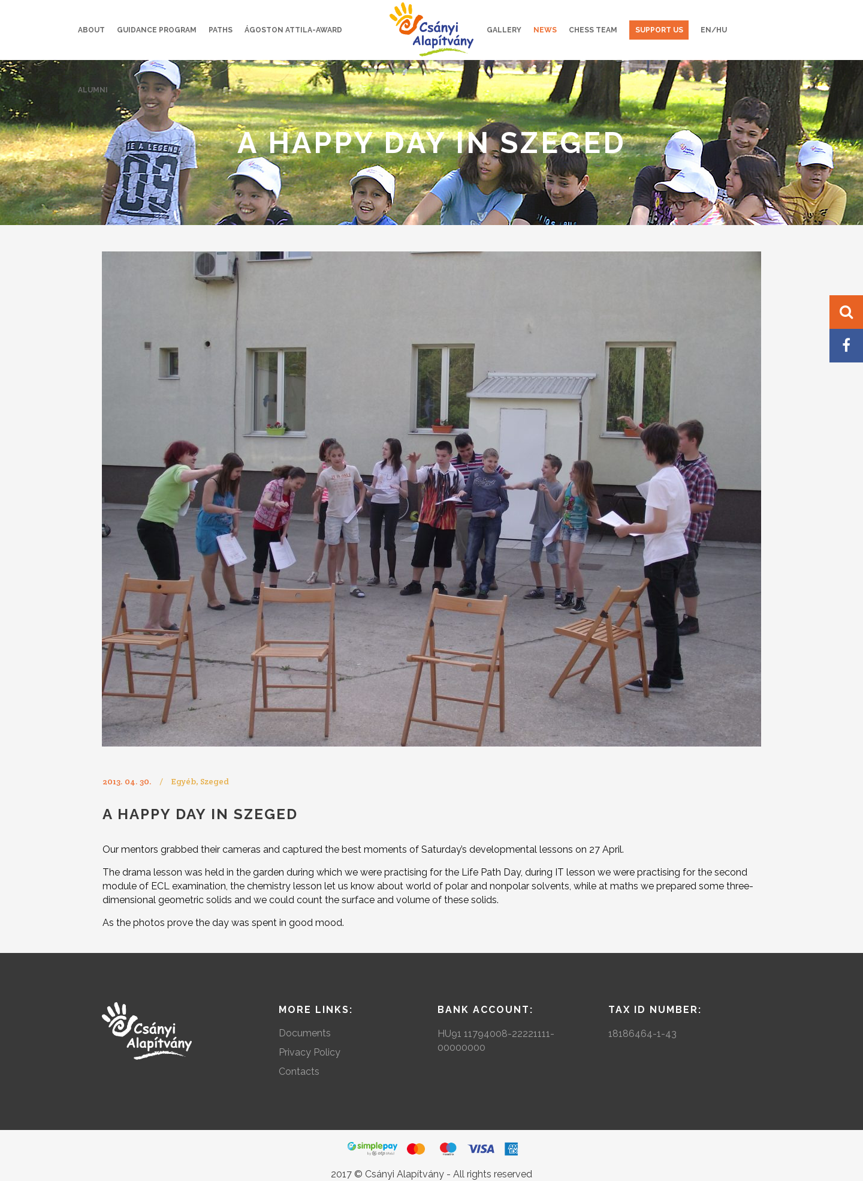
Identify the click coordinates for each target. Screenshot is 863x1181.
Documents (305, 1033)
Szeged (214, 781)
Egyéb (183, 781)
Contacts (299, 1071)
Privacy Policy (309, 1052)
